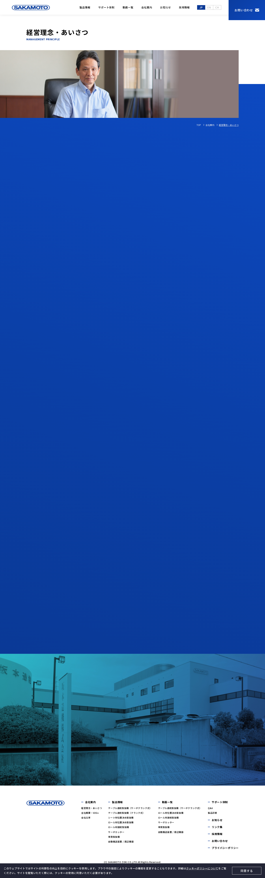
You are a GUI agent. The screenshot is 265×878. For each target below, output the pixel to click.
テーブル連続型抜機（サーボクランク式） (130, 808)
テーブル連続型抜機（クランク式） (126, 812)
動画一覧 (128, 7)
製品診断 (212, 812)
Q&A (210, 808)
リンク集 (217, 827)
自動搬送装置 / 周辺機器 (121, 841)
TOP (199, 124)
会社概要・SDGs (90, 812)
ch (217, 7)
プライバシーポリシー (225, 848)
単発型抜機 (114, 836)
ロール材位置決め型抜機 (121, 822)
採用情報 (184, 7)
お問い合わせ (243, 10)
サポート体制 (106, 7)
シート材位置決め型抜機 (121, 817)
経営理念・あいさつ (91, 808)
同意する (246, 870)
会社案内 (146, 7)
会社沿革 (85, 817)
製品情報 (85, 7)
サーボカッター (116, 832)
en (209, 7)
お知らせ (165, 7)
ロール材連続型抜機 (118, 827)
